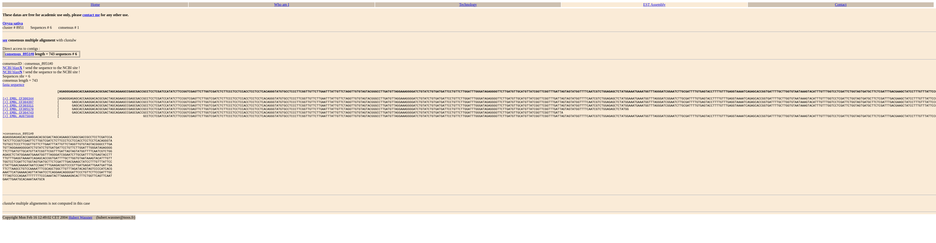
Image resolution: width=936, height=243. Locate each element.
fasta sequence (13, 85)
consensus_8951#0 (19, 54)
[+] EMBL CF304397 (18, 105)
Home (95, 5)
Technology (468, 5)
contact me (91, 15)
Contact (841, 5)
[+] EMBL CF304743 (18, 117)
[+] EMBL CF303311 (18, 109)
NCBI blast (12, 68)
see (5, 40)
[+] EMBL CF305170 (18, 113)
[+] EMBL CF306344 (18, 100)
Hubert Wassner (80, 238)
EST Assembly (654, 5)
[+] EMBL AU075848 (18, 121)
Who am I (281, 5)
